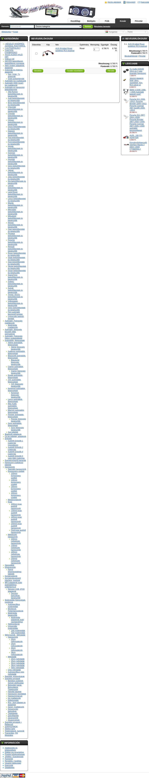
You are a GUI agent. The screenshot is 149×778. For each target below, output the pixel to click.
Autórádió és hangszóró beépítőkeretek (15, 88)
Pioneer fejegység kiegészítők (18, 420)
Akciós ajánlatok (114, 2)
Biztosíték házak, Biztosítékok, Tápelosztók (15, 687)
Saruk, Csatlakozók (16, 707)
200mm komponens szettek (16, 495)
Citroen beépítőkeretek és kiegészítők (15, 122)
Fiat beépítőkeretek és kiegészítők (16, 138)
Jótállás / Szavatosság (14, 757)
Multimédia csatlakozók (13, 326)
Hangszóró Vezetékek (17, 694)
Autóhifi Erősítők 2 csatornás (15, 448)
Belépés (91, 21)
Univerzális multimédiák (13, 627)
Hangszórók (10, 467)
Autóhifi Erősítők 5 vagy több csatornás (16, 457)
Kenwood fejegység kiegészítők (15, 395)
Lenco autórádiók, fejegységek (15, 400)
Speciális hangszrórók (17, 469)
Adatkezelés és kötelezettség (11, 749)
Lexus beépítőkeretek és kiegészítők (17, 200)
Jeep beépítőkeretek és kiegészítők (16, 178)
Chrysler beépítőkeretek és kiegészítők (15, 116)
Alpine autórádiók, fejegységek (15, 344)
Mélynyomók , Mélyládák (15, 635)
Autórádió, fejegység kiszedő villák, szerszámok (13, 331)
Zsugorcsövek (14, 720)
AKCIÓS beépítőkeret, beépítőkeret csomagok (14, 62)
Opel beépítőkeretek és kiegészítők (16, 230)
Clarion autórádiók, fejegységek (16, 368)
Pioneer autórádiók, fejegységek (16, 416)
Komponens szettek (16, 471)
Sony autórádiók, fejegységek (15, 424)
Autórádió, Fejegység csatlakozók (13, 322)
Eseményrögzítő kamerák (15, 460)
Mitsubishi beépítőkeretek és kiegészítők (15, 218)
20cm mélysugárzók (17, 640)
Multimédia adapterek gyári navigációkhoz (17, 619)
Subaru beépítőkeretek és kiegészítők (15, 283)
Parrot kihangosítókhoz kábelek (14, 571)
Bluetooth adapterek (13, 434)
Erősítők (8, 439)
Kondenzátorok (11, 576)
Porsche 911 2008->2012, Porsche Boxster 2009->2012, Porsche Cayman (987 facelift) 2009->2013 (138, 104)
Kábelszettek (13, 700)
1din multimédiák (18, 631)
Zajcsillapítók (13, 716)
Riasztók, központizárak (15, 676)
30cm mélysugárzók (17, 649)
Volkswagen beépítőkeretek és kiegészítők (15, 303)
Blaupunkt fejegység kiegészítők (15, 362)
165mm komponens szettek (16, 489)
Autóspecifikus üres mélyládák (16, 673)
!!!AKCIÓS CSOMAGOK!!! (11, 51)
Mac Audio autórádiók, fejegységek (13, 406)
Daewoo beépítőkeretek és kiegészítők (15, 133)
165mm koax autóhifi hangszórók (16, 519)
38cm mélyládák (18, 665)
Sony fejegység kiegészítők (17, 429)
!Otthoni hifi (9, 59)
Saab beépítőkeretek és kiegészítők (16, 258)
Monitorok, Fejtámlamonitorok (15, 610)
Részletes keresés (102, 26)
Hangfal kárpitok (14, 692)
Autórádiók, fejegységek (15, 340)
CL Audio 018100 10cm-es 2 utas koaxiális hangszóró (138, 71)
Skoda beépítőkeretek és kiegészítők (17, 267)
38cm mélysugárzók (17, 653)
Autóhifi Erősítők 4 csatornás (15, 453)
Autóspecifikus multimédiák (14, 605)
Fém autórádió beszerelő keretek (15, 313)
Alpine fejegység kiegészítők (18, 348)
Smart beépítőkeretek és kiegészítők (17, 272)
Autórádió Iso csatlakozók (15, 81)
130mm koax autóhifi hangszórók (16, 513)
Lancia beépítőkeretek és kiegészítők (15, 187)
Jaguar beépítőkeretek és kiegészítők (15, 172)
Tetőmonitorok (14, 624)
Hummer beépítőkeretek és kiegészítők (15, 155)
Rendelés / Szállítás (13, 761)
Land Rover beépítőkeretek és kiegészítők (15, 194)
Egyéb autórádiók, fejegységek (15, 376)
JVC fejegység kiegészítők (17, 385)
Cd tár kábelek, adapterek (15, 436)
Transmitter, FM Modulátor (11, 734)
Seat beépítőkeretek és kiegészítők (16, 263)
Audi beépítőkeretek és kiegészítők (16, 99)
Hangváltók (9, 565)
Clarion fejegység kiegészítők (18, 372)
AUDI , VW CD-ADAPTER (136, 136)
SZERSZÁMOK (11, 726)
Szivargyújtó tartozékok (13, 710)
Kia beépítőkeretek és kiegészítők (17, 182)
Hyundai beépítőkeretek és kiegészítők (15, 161)
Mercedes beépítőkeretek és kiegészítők (15, 211)
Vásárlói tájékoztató (13, 763)
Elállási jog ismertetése (14, 752)
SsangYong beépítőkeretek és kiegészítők (15, 277)
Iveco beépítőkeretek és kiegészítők (16, 167)
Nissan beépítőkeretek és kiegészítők (15, 225)
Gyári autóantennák (16, 79)
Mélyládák (12, 657)
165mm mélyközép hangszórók (16, 554)
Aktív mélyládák (17, 668)
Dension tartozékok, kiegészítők (15, 595)
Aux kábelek (13, 432)
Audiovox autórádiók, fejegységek (16, 352)
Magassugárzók (14, 500)
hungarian (111, 32)
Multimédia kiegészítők (12, 614)
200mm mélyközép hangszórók (16, 561)
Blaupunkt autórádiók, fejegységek (17, 357)
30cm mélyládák (18, 663)
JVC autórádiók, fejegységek (14, 381)
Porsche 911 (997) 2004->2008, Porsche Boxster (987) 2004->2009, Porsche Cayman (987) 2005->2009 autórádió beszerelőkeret (137, 123)
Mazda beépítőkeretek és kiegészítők (15, 205)
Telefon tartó (10, 729)
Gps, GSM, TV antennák (14, 75)
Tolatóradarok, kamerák (14, 731)
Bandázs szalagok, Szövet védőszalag (16, 682)
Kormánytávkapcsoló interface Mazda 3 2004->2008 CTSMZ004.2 (138, 145)
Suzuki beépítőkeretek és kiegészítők (15, 290)
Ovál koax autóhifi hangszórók (18, 531)
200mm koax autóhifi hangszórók (16, 526)
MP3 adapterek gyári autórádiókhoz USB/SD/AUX (13, 585)
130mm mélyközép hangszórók (16, 547)
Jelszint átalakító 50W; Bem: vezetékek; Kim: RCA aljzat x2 (136, 81)
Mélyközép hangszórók (13, 536)
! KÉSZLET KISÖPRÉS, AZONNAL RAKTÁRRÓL (15, 45)
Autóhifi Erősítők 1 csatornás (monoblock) (15, 443)
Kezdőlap (75, 21)
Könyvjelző (130, 2)
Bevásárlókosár (131, 56)
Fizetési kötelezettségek (15, 754)
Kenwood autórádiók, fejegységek (16, 389)
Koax (10, 502)
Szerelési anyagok (12, 678)
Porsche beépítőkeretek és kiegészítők (15, 242)
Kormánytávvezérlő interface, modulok (13, 579)
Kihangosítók (10, 567)
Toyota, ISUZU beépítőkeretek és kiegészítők (15, 297)
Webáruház (6, 32)
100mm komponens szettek (16, 475)
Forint (130, 32)
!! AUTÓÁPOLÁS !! (12, 48)
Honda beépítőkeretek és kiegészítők (15, 148)
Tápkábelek (13, 713)
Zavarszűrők (13, 718)
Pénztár (139, 21)
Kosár (123, 21)
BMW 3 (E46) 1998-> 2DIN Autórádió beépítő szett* (138, 92)
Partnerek (9, 759)
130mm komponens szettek (16, 482)
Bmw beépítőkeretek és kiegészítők (16, 104)
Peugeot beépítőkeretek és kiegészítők (15, 235)
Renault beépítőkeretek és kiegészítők (15, 249)
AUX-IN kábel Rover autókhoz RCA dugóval (137, 45)
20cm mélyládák (18, 659)
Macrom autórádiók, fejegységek (16, 411)
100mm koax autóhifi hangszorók (16, 506)
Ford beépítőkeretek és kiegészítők (16, 143)
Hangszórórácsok (15, 696)
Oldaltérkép (9, 767)
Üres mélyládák (14, 670)
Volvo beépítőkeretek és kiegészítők (16, 309)
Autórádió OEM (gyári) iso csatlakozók (14, 84)
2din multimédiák (18, 633)
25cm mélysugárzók (17, 645)
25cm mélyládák (18, 661)
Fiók (107, 21)
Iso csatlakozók (14, 698)
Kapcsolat (145, 2)
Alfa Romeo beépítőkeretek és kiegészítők (15, 94)
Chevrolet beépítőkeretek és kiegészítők (15, 109)
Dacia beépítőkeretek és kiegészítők (16, 128)
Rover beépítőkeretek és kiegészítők (17, 254)
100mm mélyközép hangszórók (16, 541)
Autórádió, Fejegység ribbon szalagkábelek (13, 337)
